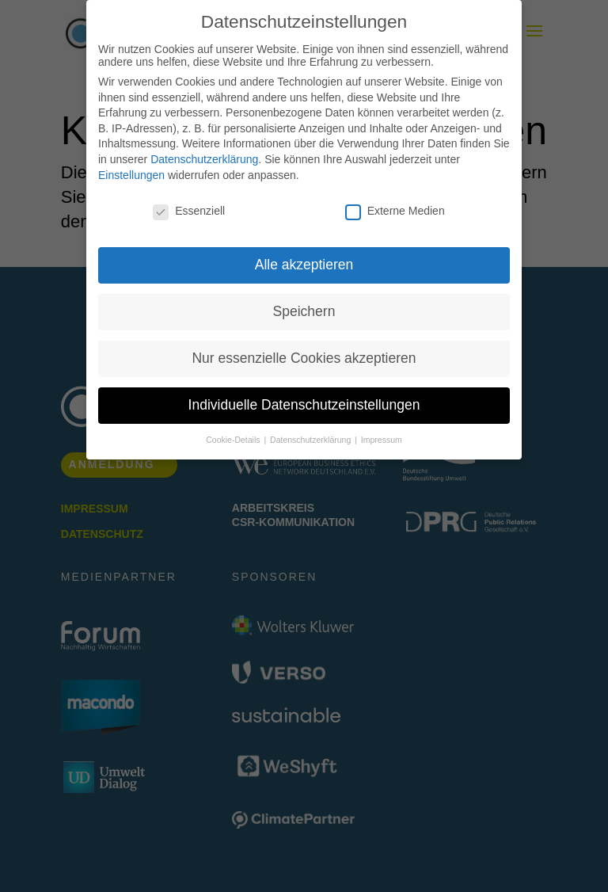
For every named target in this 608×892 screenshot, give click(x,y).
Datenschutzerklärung (204, 159)
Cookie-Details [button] (234, 439)
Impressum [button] (381, 439)
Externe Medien (395, 210)
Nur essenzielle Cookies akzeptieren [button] (304, 358)
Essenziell (189, 210)
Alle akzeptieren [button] (304, 265)
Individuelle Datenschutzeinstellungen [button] (304, 405)
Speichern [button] (304, 311)
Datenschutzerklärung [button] (311, 439)
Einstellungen (131, 175)
